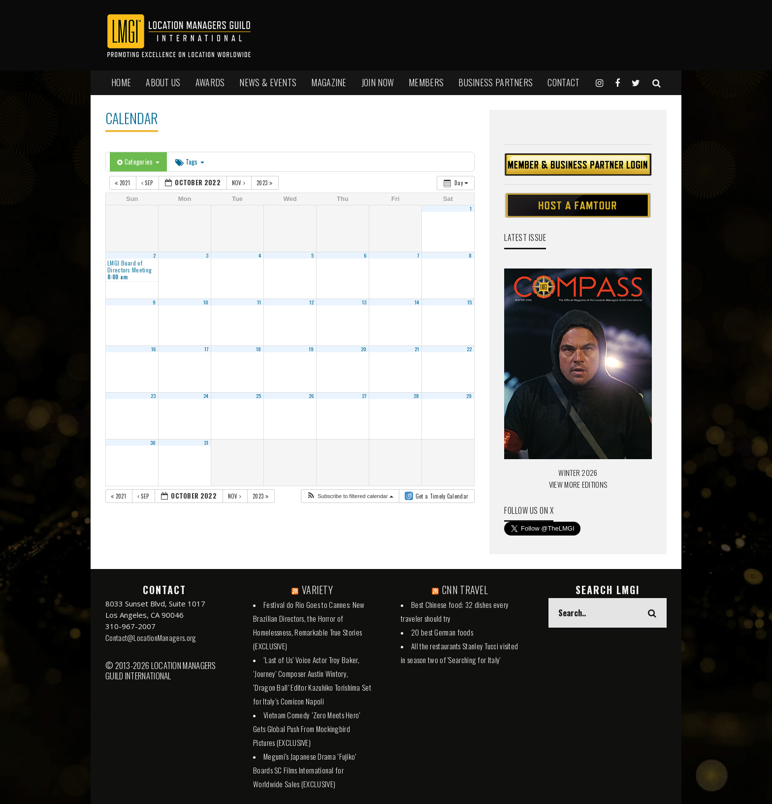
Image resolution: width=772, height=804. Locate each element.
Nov (239, 183)
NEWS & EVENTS (267, 82)
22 (469, 349)
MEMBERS (426, 82)
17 (206, 349)
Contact (563, 82)
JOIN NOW (377, 82)
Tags (189, 162)
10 (206, 302)
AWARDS (210, 82)
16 (153, 349)
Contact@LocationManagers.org (150, 637)
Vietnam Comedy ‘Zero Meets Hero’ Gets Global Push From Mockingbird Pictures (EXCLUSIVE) (306, 728)
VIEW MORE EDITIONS (578, 484)
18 (258, 349)
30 (153, 442)
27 (364, 396)
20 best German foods (442, 632)
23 (153, 396)
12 (311, 302)
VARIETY (317, 589)
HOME (121, 82)
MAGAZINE (328, 82)
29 (469, 396)
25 (258, 396)
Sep (148, 183)
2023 (265, 183)
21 (417, 349)
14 (417, 302)
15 (469, 302)
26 (311, 396)
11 (259, 302)
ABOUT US (163, 82)
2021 (123, 183)
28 (416, 396)
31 (206, 442)
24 (206, 396)
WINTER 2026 (577, 472)
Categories (138, 162)
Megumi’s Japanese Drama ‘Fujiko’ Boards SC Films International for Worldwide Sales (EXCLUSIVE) (304, 770)
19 (311, 349)
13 (364, 302)
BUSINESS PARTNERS (495, 82)
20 (364, 349)
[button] (349, 496)
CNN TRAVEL (465, 589)
